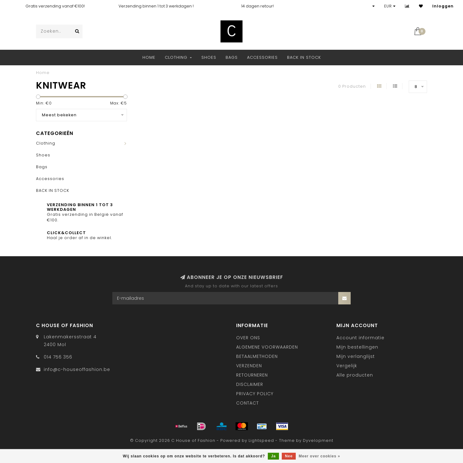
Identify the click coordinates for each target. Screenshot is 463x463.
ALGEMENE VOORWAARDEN (267, 347)
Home (148, 57)
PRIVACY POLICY (254, 394)
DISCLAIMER (249, 384)
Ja (273, 456)
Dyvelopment (318, 440)
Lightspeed (261, 440)
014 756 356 (58, 357)
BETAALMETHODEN (257, 356)
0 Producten (352, 86)
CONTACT (247, 403)
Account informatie (360, 338)
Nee (289, 456)
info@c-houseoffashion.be (77, 369)
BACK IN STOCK (304, 57)
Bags (232, 57)
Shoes (208, 57)
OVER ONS (248, 338)
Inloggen (443, 6)
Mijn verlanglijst (355, 356)
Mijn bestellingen (357, 347)
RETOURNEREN (252, 375)
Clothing (176, 57)
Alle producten (354, 375)
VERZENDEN (249, 366)
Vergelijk (346, 366)
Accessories (262, 57)
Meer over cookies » (319, 456)
